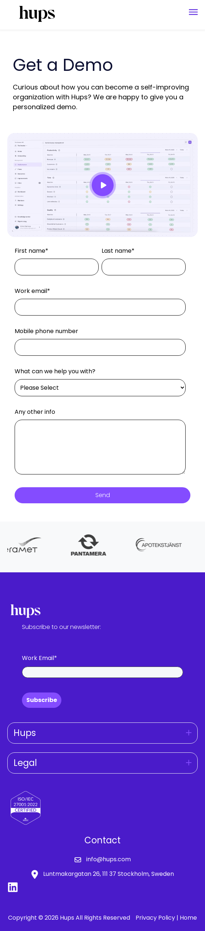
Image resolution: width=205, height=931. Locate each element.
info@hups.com (108, 859)
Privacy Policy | (158, 917)
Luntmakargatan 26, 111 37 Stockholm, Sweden (108, 874)
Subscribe (41, 700)
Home (188, 917)
